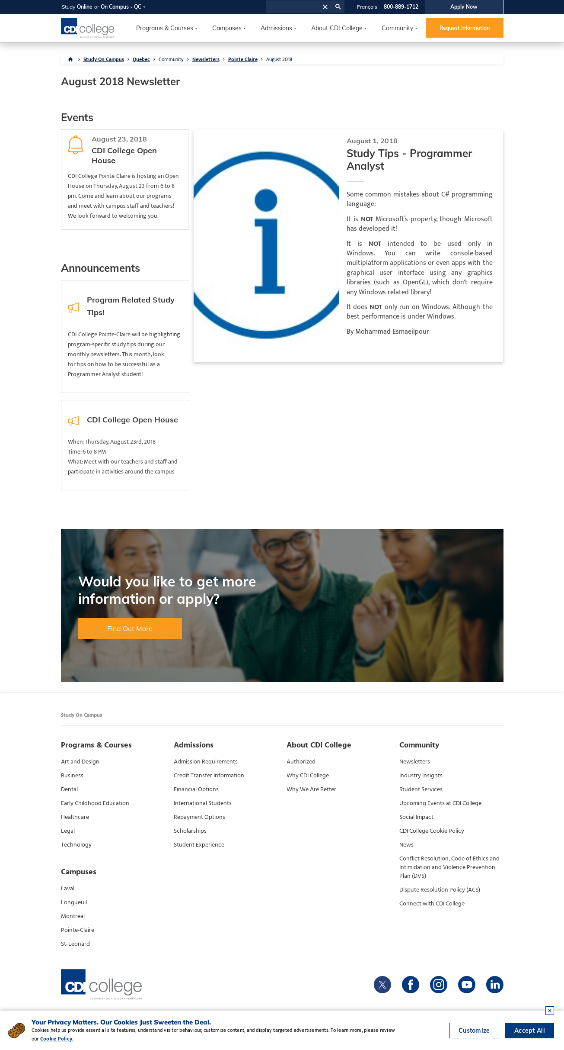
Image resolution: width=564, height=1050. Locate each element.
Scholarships (190, 831)
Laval (67, 888)
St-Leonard (75, 944)
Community (397, 28)
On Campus (115, 6)
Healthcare (75, 817)
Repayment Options (199, 817)
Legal (68, 831)
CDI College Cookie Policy (431, 831)
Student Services (421, 789)
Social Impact (416, 817)
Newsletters (206, 59)
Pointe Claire (243, 59)
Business (72, 775)
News (406, 845)
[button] (325, 7)
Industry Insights (421, 775)
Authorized (301, 761)
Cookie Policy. (48, 1038)
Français (367, 6)
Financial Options (196, 789)
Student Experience (199, 845)
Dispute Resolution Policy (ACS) (439, 890)
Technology (76, 845)
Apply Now (464, 6)
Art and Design (80, 761)
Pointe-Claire (77, 930)
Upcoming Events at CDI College (440, 803)
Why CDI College (308, 775)
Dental (69, 789)
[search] (292, 7)
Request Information (465, 28)
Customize (474, 1030)
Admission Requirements (206, 761)
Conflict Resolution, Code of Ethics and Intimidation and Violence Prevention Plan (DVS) (449, 867)
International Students (203, 803)
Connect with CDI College (432, 903)
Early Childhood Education (95, 803)
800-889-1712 (401, 6)
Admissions (276, 28)
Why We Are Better (311, 789)
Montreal (73, 916)
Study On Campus (103, 59)
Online (84, 6)
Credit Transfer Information (209, 775)
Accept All (529, 1030)
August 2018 (279, 59)
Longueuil (74, 902)
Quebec (141, 59)
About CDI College (337, 28)
